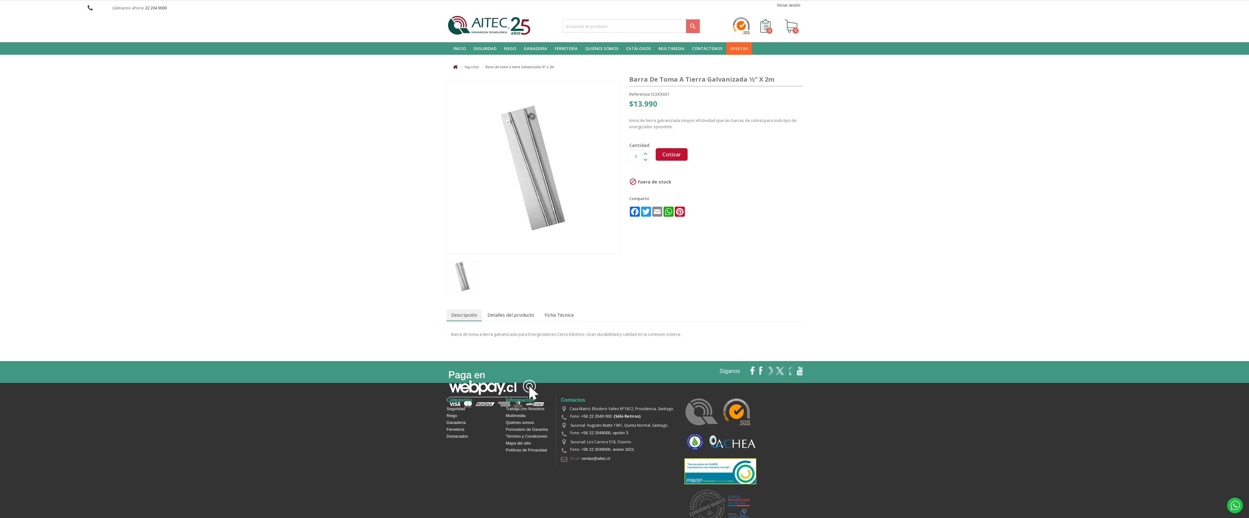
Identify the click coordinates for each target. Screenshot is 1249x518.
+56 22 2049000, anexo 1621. (608, 448)
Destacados (457, 435)
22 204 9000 (156, 8)
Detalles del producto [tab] (506, 315)
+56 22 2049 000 (596, 415)
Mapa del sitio (518, 442)
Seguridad (456, 408)
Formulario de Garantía (527, 428)
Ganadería (456, 422)
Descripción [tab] (463, 315)
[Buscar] (631, 26)
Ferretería (455, 428)
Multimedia (516, 415)
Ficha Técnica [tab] (551, 315)
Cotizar (673, 155)
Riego (452, 415)
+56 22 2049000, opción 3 (604, 432)
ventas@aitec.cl (595, 457)
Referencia (639, 94)
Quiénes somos (520, 422)
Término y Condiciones (526, 435)
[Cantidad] (635, 156)
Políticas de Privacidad (526, 449)
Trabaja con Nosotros (525, 408)
